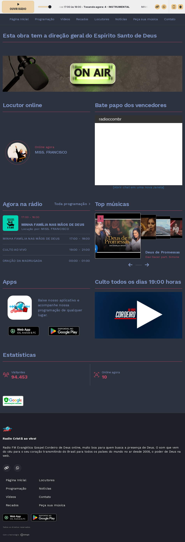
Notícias (121, 19)
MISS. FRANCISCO (55, 229)
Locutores (101, 19)
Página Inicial (19, 19)
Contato (169, 19)
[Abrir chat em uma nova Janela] (138, 187)
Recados (82, 19)
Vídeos (65, 19)
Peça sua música (145, 19)
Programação (44, 19)
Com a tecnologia (16, 534)
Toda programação (72, 204)
